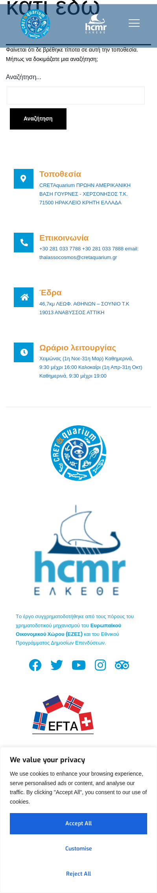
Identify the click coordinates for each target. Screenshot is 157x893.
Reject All (78, 874)
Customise (78, 848)
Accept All (78, 823)
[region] (78, 820)
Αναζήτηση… (23, 77)
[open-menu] (132, 23)
